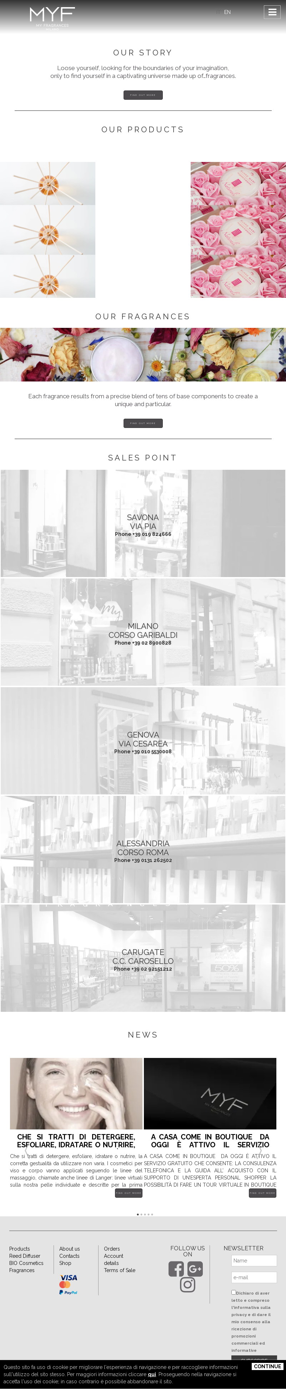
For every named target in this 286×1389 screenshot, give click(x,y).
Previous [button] (27, 1142)
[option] (76, 1133)
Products (19, 1249)
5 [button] (152, 1214)
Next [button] (259, 1142)
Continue (267, 1366)
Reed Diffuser (24, 1256)
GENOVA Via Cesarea (143, 739)
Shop (65, 1263)
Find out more (143, 95)
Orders (112, 1249)
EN (227, 12)
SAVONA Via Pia (143, 522)
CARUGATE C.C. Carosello (143, 956)
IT (218, 12)
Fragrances (22, 1270)
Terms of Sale (119, 1270)
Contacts (69, 1256)
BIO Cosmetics (26, 1263)
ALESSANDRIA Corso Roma (143, 848)
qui (152, 1374)
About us (69, 1249)
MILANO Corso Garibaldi (143, 630)
